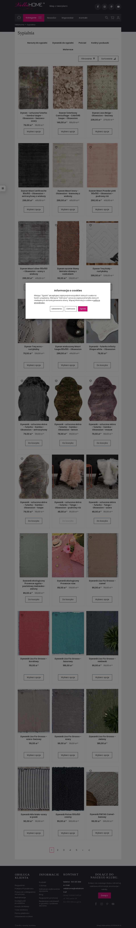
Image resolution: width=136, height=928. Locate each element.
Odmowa (70, 308)
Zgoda (83, 308)
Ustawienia (57, 308)
